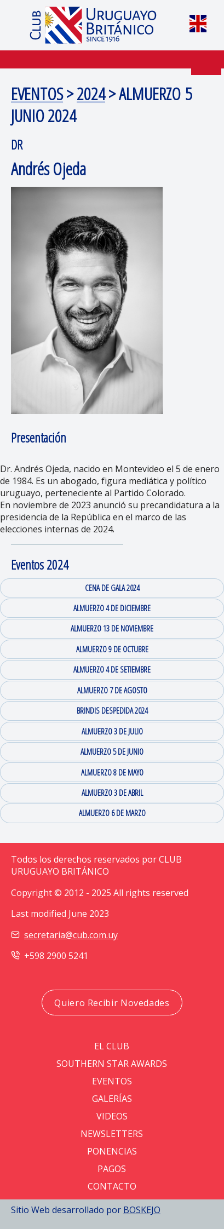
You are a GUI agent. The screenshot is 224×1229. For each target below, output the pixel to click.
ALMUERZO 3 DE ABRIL (112, 792)
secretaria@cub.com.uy (71, 935)
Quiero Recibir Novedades (111, 1003)
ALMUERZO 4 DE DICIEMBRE (112, 607)
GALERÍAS (112, 1099)
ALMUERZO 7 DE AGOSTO (112, 690)
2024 (91, 93)
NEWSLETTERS (112, 1134)
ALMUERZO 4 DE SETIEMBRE (112, 669)
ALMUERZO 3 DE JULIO (112, 731)
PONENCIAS (112, 1151)
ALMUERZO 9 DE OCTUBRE (112, 649)
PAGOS (111, 1169)
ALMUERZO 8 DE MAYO (112, 772)
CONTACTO (112, 1186)
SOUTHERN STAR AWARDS (111, 1064)
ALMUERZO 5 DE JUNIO (112, 751)
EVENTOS (37, 93)
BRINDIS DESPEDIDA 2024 (112, 710)
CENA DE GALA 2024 (112, 587)
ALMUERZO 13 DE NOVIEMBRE (112, 628)
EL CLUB (111, 1046)
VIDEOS (112, 1116)
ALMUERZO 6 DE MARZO (112, 812)
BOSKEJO (141, 1210)
